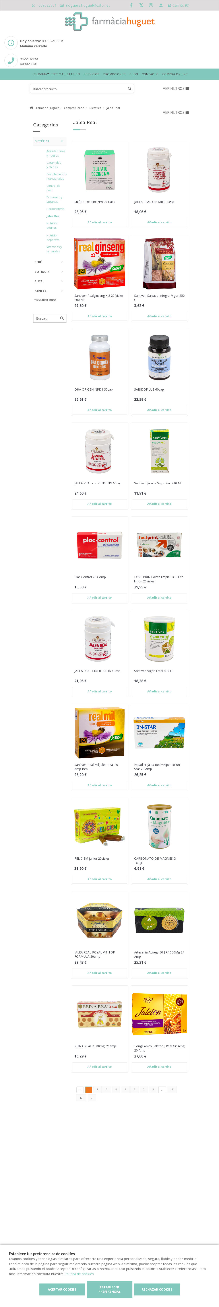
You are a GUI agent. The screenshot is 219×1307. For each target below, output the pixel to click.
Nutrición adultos (52, 225)
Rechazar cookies (157, 1289)
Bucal (39, 281)
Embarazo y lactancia (54, 199)
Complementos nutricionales (55, 176)
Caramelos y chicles (54, 165)
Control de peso (53, 188)
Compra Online (74, 108)
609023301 (44, 5)
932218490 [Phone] (29, 58)
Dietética (95, 108)
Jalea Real (113, 108)
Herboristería (55, 209)
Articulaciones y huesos (55, 153)
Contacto (150, 74)
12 (81, 1097)
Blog (133, 74)
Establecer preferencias (110, 1289)
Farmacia (39, 74)
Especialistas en (65, 74)
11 (172, 1089)
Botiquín (42, 272)
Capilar (40, 291)
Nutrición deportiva (53, 237)
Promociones (114, 74)
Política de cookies (79, 1274)
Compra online (175, 74)
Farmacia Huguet (47, 108)
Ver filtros (176, 88)
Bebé (38, 262)
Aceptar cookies (62, 1289)
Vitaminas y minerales (54, 249)
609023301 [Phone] (29, 63)
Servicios (91, 74)
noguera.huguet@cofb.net (85, 5)
